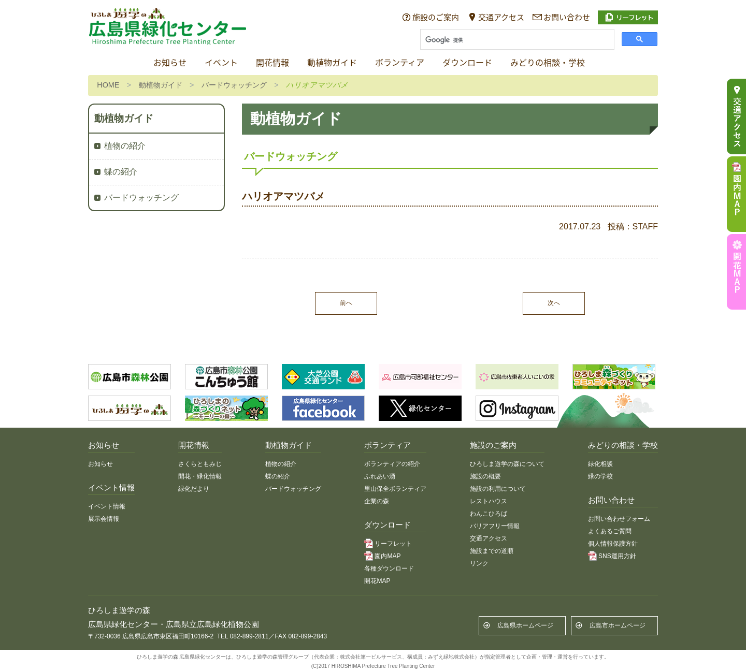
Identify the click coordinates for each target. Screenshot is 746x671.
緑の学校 (600, 476)
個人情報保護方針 (613, 543)
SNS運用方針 (617, 556)
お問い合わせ (566, 17)
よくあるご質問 (610, 531)
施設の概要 (485, 476)
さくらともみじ (200, 464)
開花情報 (272, 62)
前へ (346, 303)
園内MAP (387, 556)
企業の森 (376, 501)
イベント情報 (106, 506)
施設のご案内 (435, 17)
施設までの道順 (491, 551)
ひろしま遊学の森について (507, 464)
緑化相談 (600, 464)
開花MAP (377, 581)
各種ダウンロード (389, 568)
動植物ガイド (332, 62)
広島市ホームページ (617, 625)
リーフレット (393, 543)
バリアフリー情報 (495, 526)
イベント (221, 62)
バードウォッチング (234, 85)
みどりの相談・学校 (547, 62)
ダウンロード (467, 62)
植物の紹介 (125, 145)
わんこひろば (488, 513)
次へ (554, 303)
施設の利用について (498, 488)
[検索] (516, 40)
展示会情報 (103, 518)
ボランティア (399, 62)
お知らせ (170, 62)
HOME (108, 85)
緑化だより (193, 488)
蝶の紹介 (120, 171)
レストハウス (488, 501)
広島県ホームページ (525, 625)
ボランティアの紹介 (392, 464)
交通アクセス (501, 17)
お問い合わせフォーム (619, 518)
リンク (479, 563)
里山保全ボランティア (395, 488)
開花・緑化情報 (200, 476)
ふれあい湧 (379, 476)
